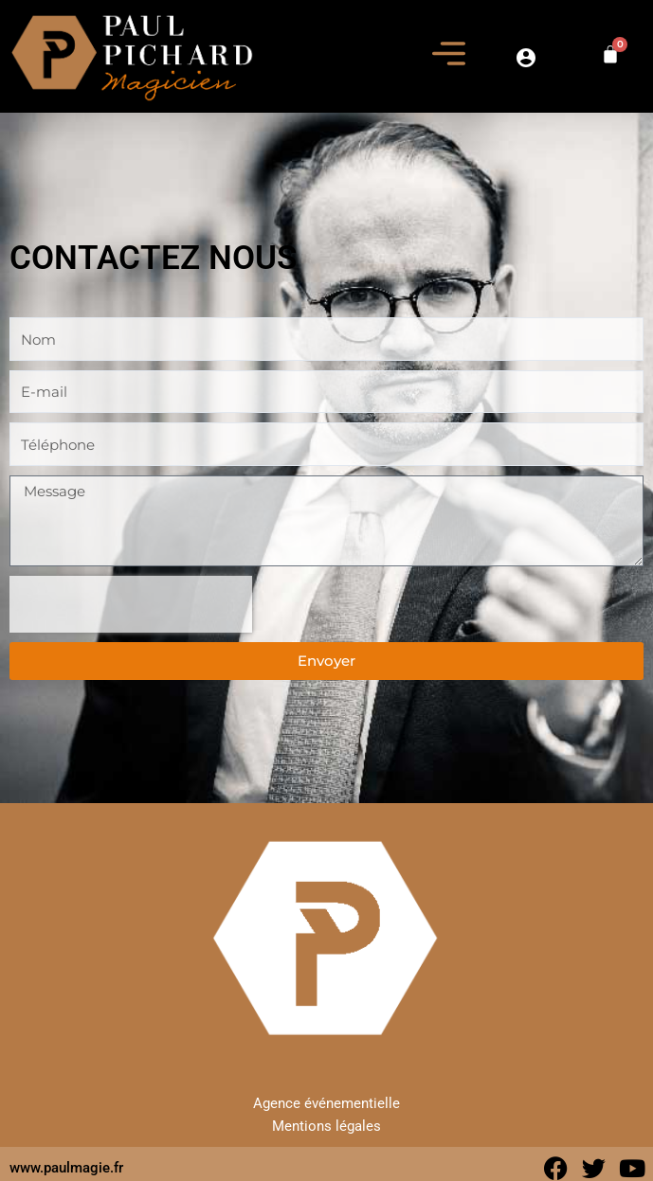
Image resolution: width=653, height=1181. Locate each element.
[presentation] (130, 604)
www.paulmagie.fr (66, 1167)
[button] (449, 56)
